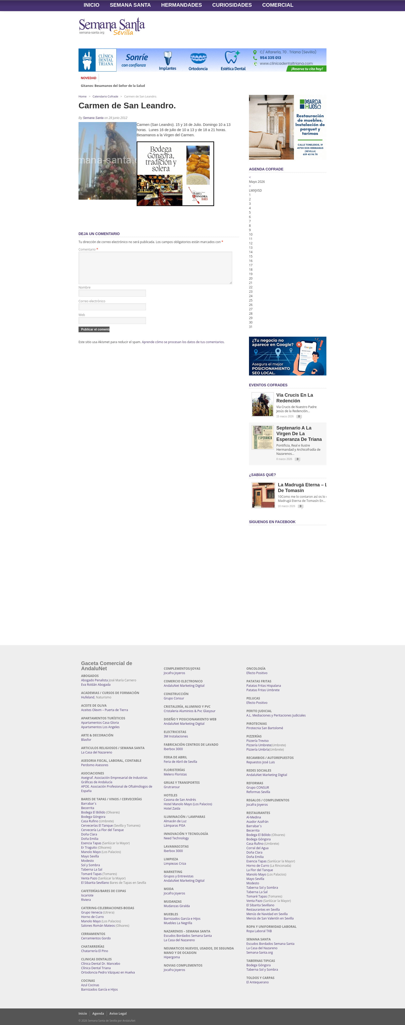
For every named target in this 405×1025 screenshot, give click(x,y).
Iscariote (87, 895)
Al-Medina (253, 817)
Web (82, 321)
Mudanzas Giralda (177, 906)
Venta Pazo (89, 878)
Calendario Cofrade (105, 96)
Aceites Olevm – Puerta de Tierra (104, 710)
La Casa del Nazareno (96, 752)
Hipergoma (172, 957)
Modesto (87, 860)
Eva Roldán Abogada (96, 684)
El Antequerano (257, 982)
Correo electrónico (92, 307)
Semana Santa (130, 5)
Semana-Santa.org (259, 952)
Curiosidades (232, 5)
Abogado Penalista (94, 680)
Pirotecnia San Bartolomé (264, 728)
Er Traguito (89, 847)
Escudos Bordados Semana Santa (188, 935)
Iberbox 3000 (173, 749)
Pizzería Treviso (257, 740)
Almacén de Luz (175, 821)
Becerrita (87, 808)
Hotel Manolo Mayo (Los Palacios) (188, 804)
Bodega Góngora (93, 817)
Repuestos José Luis (260, 762)
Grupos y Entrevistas (178, 876)
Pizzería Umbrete (258, 745)
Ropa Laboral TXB (259, 931)
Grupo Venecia (91, 912)
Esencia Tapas (91, 843)
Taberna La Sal (91, 869)
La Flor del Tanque (259, 870)
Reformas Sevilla (258, 792)
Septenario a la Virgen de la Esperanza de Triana (299, 433)
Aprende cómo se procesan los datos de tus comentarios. (183, 348)
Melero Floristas (175, 774)
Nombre (84, 293)
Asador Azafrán (257, 821)
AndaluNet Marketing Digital (184, 685)
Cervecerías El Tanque (97, 825)
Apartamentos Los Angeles (100, 727)
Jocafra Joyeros (174, 673)
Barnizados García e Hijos (99, 989)
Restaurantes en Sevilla (263, 909)
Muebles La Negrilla (178, 923)
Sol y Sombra (90, 865)
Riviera (86, 900)
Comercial (277, 5)
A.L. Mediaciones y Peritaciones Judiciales (276, 715)
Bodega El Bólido (93, 812)
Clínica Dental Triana (96, 968)
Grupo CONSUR (257, 787)
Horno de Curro (92, 917)
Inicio (91, 5)
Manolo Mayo (91, 852)
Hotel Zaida (172, 808)
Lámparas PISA (174, 825)
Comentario (88, 249)
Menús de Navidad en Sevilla (267, 914)
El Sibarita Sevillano (95, 882)
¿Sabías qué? (262, 475)
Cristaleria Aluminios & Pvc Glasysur (189, 711)
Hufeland (87, 697)
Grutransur (172, 787)
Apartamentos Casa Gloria (100, 722)
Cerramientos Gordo (96, 938)
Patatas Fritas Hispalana (263, 685)
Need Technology (176, 838)
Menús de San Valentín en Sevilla (270, 918)
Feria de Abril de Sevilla (180, 761)
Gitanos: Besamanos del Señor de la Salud (113, 85)
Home (83, 96)
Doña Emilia (89, 838)
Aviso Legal (118, 1013)
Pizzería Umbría (257, 749)
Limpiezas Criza (175, 863)
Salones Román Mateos (98, 925)
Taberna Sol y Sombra (262, 887)
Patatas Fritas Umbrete (262, 690)
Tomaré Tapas (91, 874)
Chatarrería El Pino (94, 951)
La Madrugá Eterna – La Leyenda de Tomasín (314, 487)
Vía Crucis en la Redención (294, 398)
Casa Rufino (89, 821)
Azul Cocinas (90, 985)
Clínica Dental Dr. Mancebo (100, 963)
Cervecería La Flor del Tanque (102, 830)
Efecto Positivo (257, 673)
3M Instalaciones (176, 736)
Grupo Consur (174, 698)
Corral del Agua (257, 848)
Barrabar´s (88, 803)
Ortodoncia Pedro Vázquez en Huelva (108, 972)
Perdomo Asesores (94, 765)
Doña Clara (89, 834)
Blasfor (86, 739)
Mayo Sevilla (90, 856)
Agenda (98, 1013)
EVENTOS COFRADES (268, 385)
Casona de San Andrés (180, 799)
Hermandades (181, 5)
